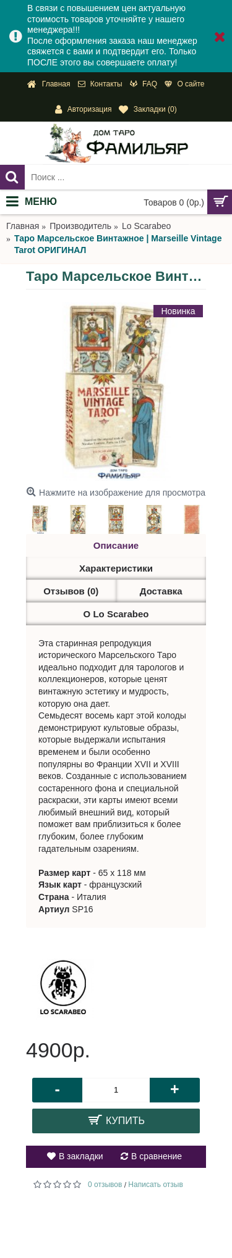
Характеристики (116, 568)
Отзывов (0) (70, 591)
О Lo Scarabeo (116, 614)
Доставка (161, 591)
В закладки (81, 1156)
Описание (116, 545)
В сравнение (156, 1156)
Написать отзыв (155, 1184)
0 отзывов (105, 1184)
